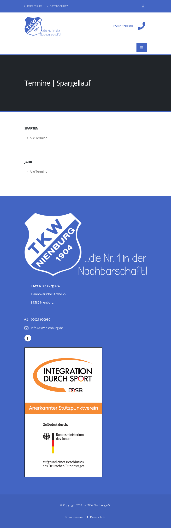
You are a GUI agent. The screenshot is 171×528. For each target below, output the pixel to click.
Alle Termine (38, 138)
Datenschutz (57, 6)
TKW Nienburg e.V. (99, 505)
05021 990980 (123, 26)
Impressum (33, 6)
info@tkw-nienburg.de (47, 328)
